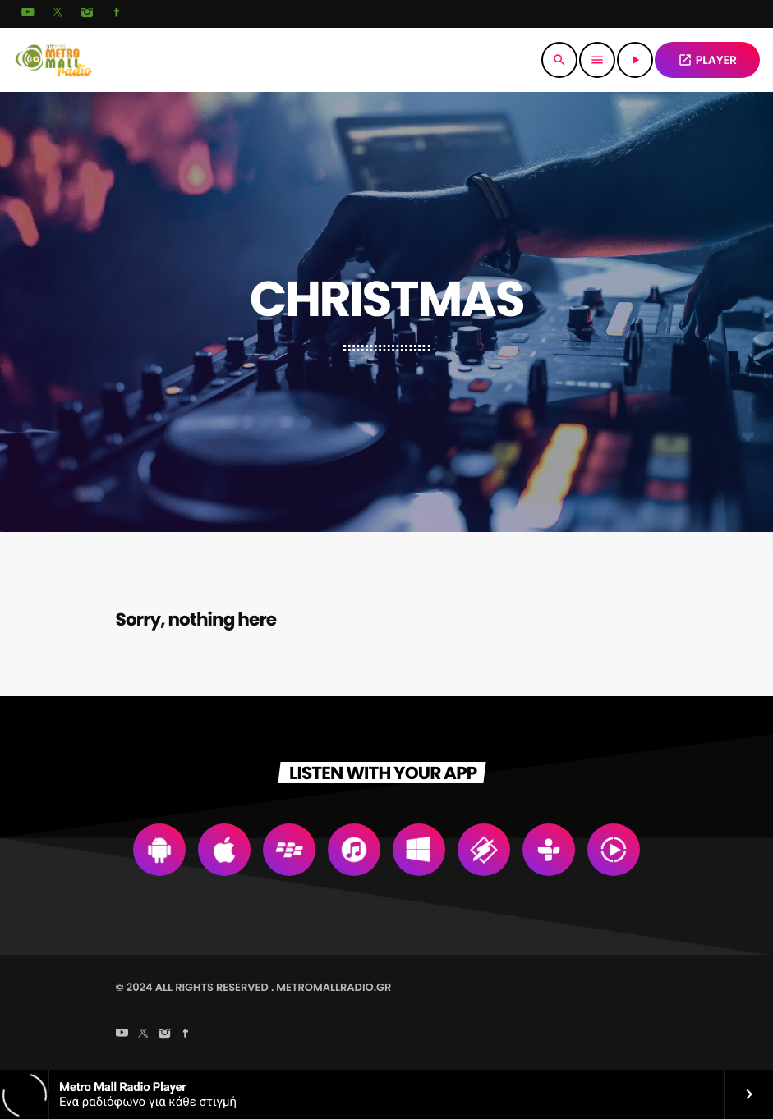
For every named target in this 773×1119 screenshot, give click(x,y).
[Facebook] (116, 14)
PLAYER (707, 60)
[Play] (635, 60)
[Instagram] (87, 14)
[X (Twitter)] (57, 14)
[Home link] (53, 60)
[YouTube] (28, 14)
